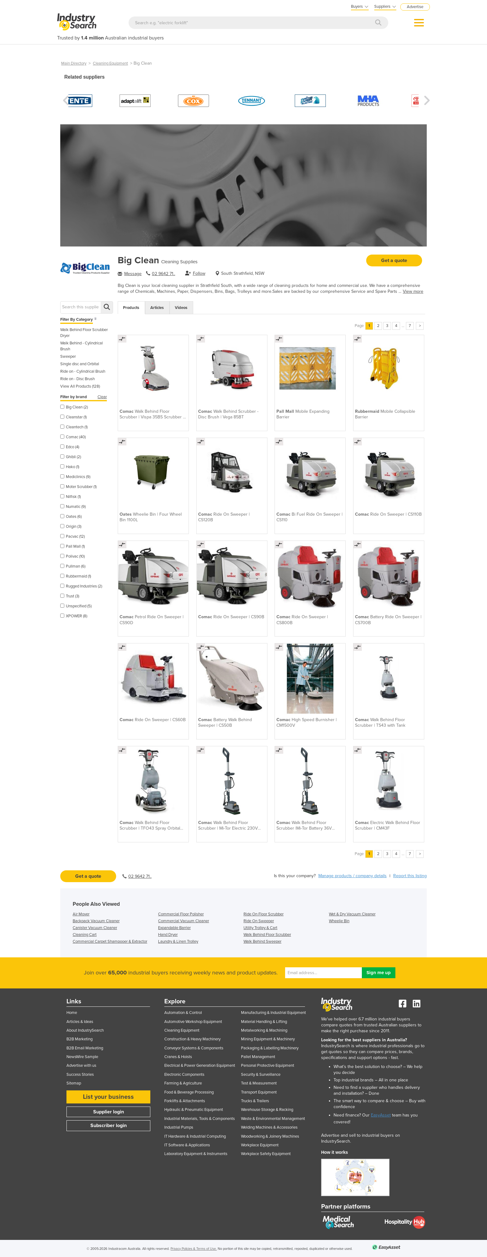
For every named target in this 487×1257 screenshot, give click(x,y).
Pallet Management (258, 1056)
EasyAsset (381, 1115)
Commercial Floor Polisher (181, 914)
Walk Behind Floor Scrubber (267, 934)
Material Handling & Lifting (264, 1021)
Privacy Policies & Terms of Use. (194, 1249)
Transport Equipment (259, 1092)
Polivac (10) (72, 556)
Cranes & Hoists (178, 1056)
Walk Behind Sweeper (262, 941)
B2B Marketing (79, 1039)
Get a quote (394, 260)
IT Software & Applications (187, 1145)
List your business (108, 1097)
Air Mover (81, 914)
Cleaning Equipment (110, 63)
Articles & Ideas (79, 1021)
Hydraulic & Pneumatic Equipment (193, 1109)
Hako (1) (69, 466)
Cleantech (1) (74, 427)
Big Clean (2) (74, 407)
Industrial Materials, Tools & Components (199, 1118)
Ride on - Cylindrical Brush (82, 371)
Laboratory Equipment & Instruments (195, 1153)
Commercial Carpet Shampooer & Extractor (110, 941)
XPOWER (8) (73, 616)
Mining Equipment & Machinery (268, 1039)
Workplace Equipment (260, 1145)
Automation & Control (183, 1012)
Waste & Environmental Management (273, 1118)
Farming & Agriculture (183, 1083)
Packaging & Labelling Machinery (269, 1048)
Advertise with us (81, 1065)
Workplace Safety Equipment (266, 1153)
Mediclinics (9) (75, 476)
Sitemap (73, 1083)
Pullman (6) (72, 566)
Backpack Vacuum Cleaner (96, 921)
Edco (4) (69, 446)
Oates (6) (71, 516)
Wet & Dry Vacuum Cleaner (352, 914)
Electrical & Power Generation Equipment (199, 1065)
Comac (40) (73, 437)
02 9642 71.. (163, 273)
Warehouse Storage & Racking (267, 1109)
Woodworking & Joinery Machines (270, 1136)
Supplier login (108, 1112)
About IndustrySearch (85, 1030)
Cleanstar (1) (73, 417)
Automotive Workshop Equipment (193, 1021)
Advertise (415, 6)
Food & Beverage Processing (189, 1092)
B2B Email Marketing (84, 1048)
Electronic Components (184, 1074)
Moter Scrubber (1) (78, 486)
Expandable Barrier (174, 927)
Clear (102, 396)
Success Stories (80, 1074)
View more (413, 291)
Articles (157, 307)
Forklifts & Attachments (184, 1100)
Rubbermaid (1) (75, 576)
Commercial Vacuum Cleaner (183, 921)
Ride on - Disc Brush (77, 378)
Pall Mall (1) (72, 546)
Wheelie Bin (339, 921)
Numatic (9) (73, 506)
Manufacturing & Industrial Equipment (273, 1012)
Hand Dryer (168, 934)
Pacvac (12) (72, 536)
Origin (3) (70, 526)
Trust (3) (69, 596)
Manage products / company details (352, 875)
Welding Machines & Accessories (269, 1127)
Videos (181, 307)
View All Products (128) (80, 386)
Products (131, 307)
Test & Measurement (259, 1083)
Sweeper (68, 356)
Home (71, 1012)
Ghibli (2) (70, 456)
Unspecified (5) (76, 606)
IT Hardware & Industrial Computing (195, 1136)
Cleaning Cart (85, 934)
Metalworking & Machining (264, 1030)
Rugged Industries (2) (81, 586)
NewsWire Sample (82, 1056)
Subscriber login (108, 1125)
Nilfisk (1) (70, 496)
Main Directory (73, 63)
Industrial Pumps (178, 1127)
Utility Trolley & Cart (260, 927)
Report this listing (410, 875)
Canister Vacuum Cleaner (95, 927)
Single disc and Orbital (79, 363)
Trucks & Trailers (255, 1100)
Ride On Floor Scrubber (264, 914)
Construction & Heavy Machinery (192, 1039)
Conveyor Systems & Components (193, 1048)
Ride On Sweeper (259, 921)
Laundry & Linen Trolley (178, 941)
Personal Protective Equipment (267, 1065)
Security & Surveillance (260, 1074)
